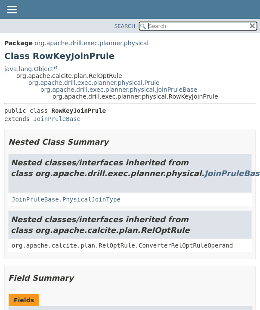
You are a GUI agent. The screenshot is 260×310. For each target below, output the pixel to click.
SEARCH (125, 26)
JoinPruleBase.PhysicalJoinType (66, 199)
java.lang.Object (28, 68)
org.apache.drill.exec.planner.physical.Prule (94, 82)
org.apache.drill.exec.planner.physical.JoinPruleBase (118, 89)
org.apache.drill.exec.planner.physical (91, 43)
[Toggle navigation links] (11, 10)
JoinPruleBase (56, 118)
